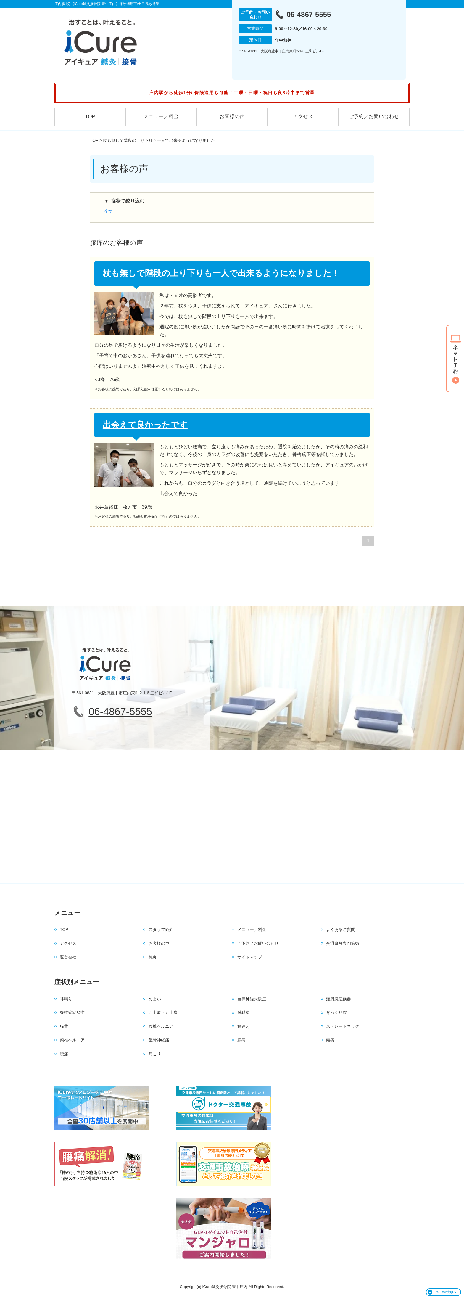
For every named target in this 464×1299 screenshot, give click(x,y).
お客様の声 (232, 116)
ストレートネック (342, 1026)
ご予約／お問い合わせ (374, 116)
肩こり (155, 1053)
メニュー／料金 (161, 116)
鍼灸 (153, 957)
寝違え (243, 1026)
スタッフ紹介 (161, 929)
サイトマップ (249, 957)
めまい (155, 998)
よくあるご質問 (340, 929)
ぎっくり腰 (336, 1012)
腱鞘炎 (243, 1012)
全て (108, 211)
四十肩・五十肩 (163, 1012)
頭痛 (330, 1040)
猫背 (64, 1026)
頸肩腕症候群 (338, 998)
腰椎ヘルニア (161, 1026)
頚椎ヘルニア (72, 1040)
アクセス (303, 116)
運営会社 (68, 957)
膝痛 (241, 1040)
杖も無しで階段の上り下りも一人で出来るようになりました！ (221, 273)
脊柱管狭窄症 (72, 1012)
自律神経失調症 (251, 998)
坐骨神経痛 (159, 1040)
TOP (90, 116)
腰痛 (64, 1053)
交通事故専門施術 (342, 943)
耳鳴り (66, 998)
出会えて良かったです (145, 424)
